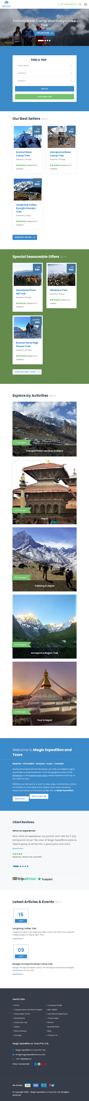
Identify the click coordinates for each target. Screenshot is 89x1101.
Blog (49, 1031)
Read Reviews (53, 1027)
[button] (41, 40)
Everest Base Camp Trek (24, 153)
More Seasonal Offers (25, 372)
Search (44, 89)
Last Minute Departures (58, 1014)
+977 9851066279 (67, 4)
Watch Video (37, 796)
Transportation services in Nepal (28, 1009)
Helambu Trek (58, 290)
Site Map (17, 1035)
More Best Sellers (23, 237)
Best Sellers (52, 1009)
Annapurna (18, 775)
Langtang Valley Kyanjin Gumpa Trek (26, 208)
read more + (18, 938)
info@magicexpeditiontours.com (30, 1054)
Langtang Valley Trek (24, 928)
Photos (50, 1022)
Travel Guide (53, 1018)
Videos (17, 1027)
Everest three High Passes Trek (27, 344)
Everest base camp (38, 775)
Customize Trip (44, 96)
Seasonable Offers (22, 1014)
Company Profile (55, 1005)
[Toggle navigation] (84, 4)
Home (16, 1005)
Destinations (19, 1018)
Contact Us (52, 1035)
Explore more (43, 33)
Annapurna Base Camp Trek (60, 153)
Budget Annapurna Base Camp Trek (33, 963)
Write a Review (20, 1031)
